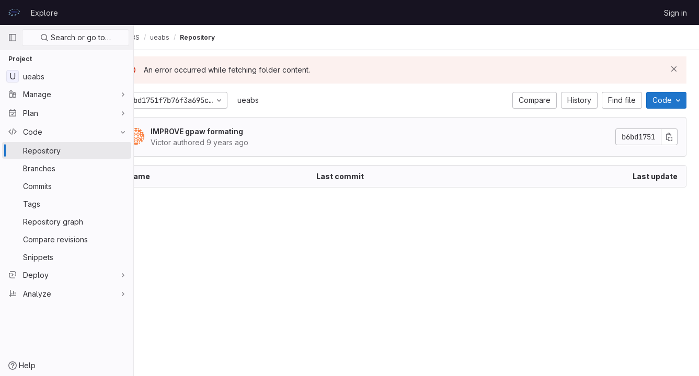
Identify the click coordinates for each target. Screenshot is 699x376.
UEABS (156, 37)
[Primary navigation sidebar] (12, 37)
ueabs (276, 100)
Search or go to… (75, 37)
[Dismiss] (674, 69)
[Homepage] (14, 12)
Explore (44, 12)
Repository (225, 37)
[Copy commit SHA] (669, 136)
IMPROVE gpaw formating (224, 131)
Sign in (675, 12)
